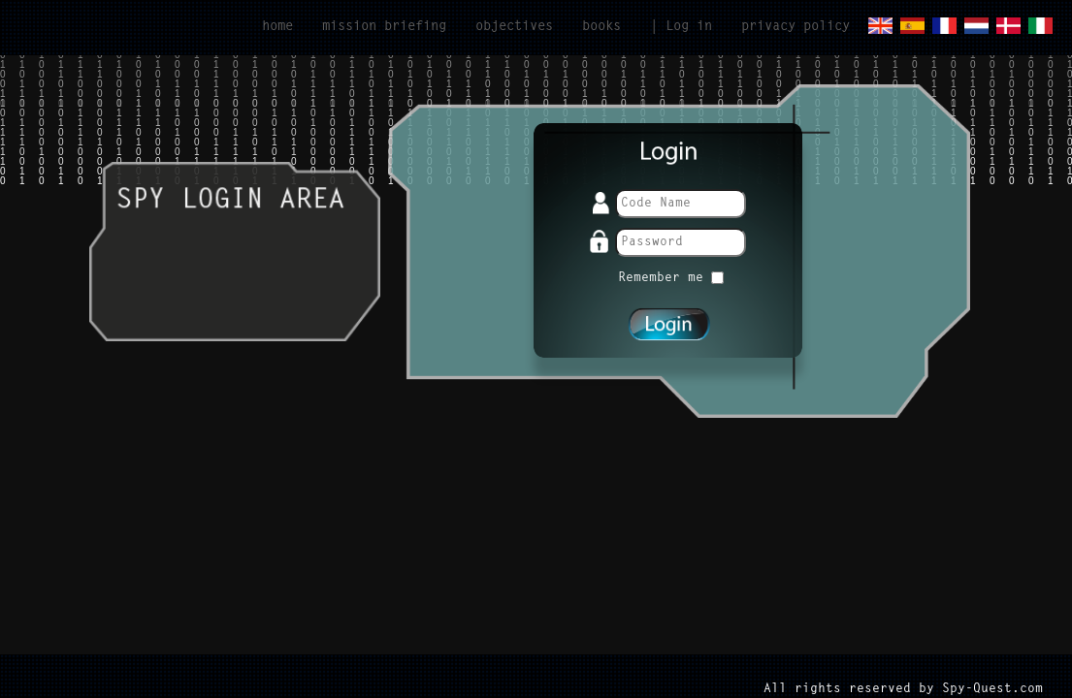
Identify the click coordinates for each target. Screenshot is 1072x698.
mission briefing (384, 27)
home (277, 27)
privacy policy (795, 27)
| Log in (681, 27)
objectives (514, 27)
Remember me (671, 277)
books (601, 27)
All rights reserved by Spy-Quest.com (903, 688)
